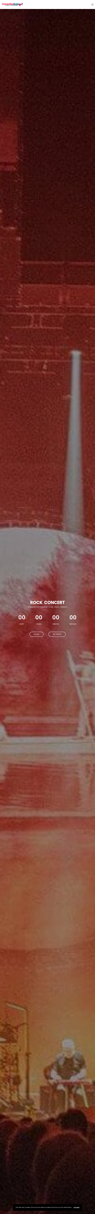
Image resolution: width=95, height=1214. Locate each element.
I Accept (76, 1207)
